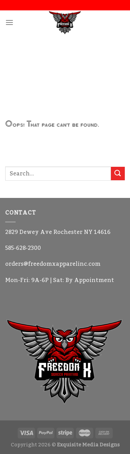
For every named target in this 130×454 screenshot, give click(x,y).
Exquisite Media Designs (88, 445)
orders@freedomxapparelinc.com (53, 264)
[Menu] (9, 22)
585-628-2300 (23, 248)
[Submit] (118, 173)
